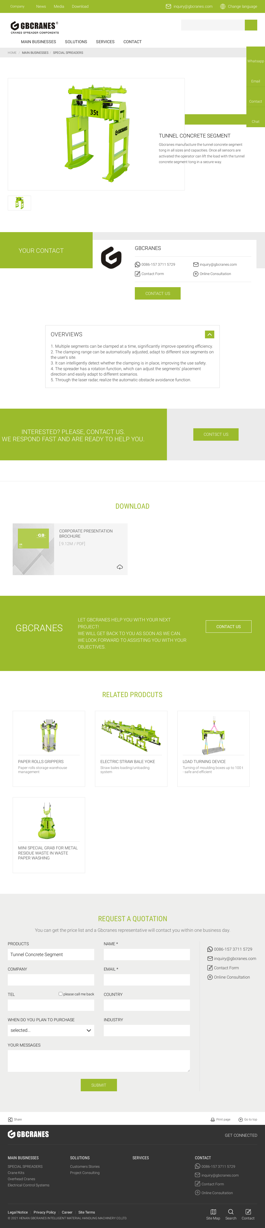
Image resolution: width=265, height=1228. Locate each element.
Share (18, 1119)
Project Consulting (85, 1173)
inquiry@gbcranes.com (193, 6)
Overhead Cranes (21, 1179)
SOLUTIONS (76, 41)
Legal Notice (18, 1212)
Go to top (250, 1119)
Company (17, 6)
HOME (12, 53)
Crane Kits (16, 1173)
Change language (242, 6)
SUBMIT (98, 1085)
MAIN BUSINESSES (38, 41)
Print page (223, 1119)
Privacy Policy (45, 1212)
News (41, 6)
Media (59, 6)
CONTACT (132, 41)
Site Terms (86, 1212)
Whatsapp (255, 61)
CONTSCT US (216, 434)
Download (80, 6)
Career (67, 1212)
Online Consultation (215, 274)
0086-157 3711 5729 (158, 264)
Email (255, 81)
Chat (256, 121)
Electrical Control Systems (28, 1185)
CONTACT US (157, 293)
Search (231, 1218)
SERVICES (105, 41)
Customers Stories (85, 1166)
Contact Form (153, 274)
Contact (255, 101)
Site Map (213, 1218)
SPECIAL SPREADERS (25, 1166)
